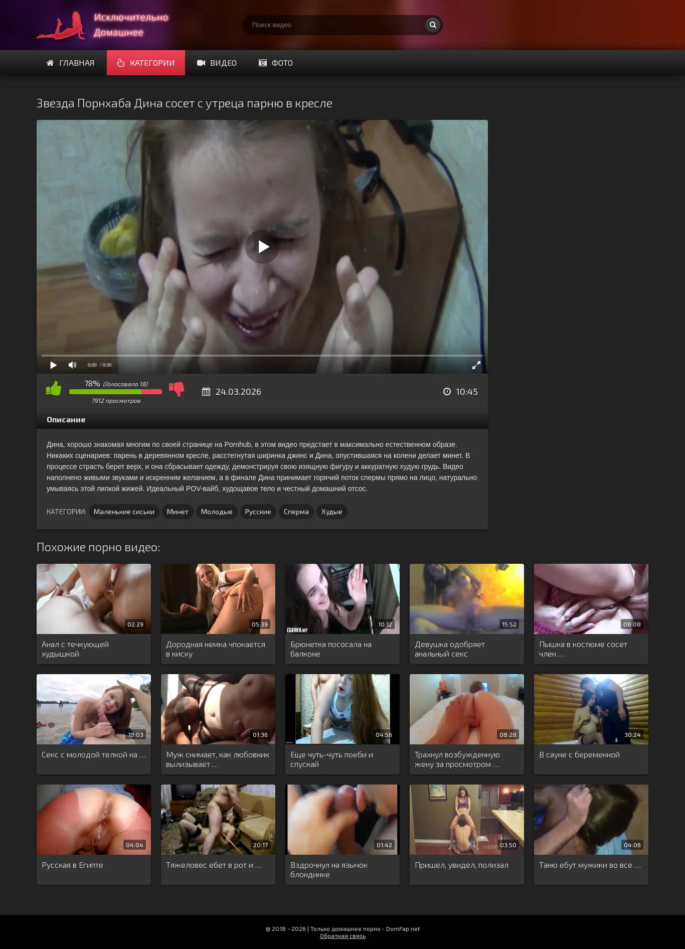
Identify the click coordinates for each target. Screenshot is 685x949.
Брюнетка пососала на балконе (331, 648)
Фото (276, 62)
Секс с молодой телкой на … (94, 754)
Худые (331, 511)
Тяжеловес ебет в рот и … (214, 864)
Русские (258, 511)
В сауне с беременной (579, 754)
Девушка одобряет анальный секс (450, 648)
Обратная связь (343, 935)
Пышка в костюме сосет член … (583, 648)
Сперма (296, 511)
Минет (178, 511)
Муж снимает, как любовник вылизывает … (217, 758)
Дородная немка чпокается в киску (215, 648)
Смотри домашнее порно (112, 25)
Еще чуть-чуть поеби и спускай (331, 758)
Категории (146, 62)
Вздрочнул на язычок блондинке (329, 869)
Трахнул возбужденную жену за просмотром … (457, 758)
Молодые (217, 511)
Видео (217, 62)
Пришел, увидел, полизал (461, 864)
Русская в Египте (72, 864)
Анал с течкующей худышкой (75, 648)
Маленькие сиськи (124, 511)
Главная (71, 62)
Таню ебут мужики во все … (590, 864)
